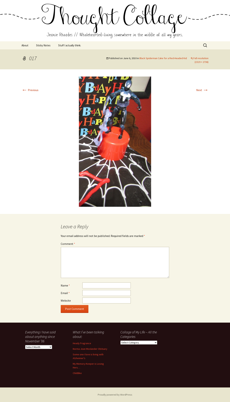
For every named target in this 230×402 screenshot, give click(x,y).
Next (202, 90)
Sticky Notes (43, 45)
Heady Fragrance (82, 343)
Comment (68, 244)
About (25, 45)
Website (66, 300)
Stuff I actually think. (69, 45)
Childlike (77, 373)
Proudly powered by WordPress (115, 394)
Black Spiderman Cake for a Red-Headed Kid (163, 58)
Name (65, 285)
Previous (30, 90)
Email (65, 293)
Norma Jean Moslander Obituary (90, 348)
